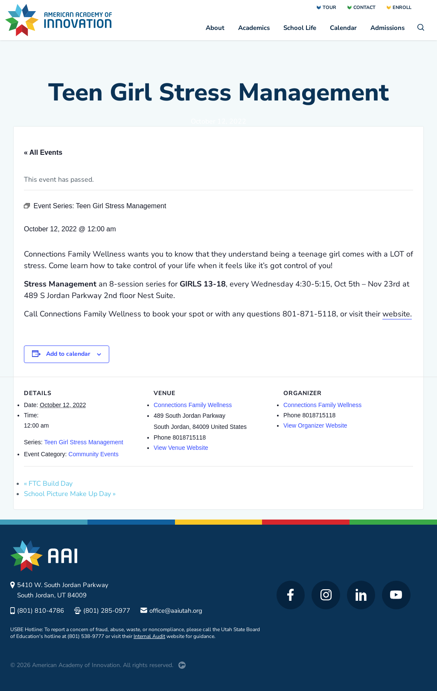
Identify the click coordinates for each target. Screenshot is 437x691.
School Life (299, 28)
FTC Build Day (48, 483)
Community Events (93, 454)
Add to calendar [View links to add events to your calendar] (68, 354)
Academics (254, 28)
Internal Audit (149, 636)
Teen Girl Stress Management (83, 442)
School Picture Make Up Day (70, 494)
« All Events (43, 152)
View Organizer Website (315, 425)
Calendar (343, 28)
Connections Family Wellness (193, 405)
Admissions (387, 28)
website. (397, 314)
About (215, 28)
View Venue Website (181, 447)
